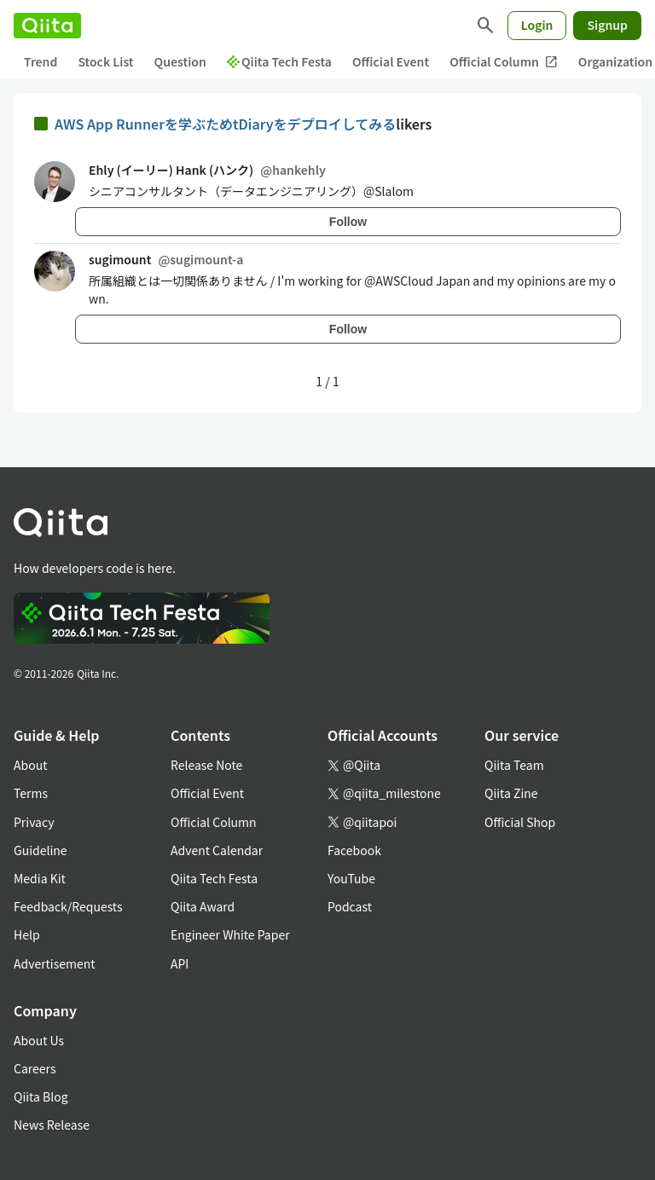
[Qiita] (47, 25)
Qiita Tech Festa (279, 61)
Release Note (206, 764)
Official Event (390, 61)
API (179, 963)
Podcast (350, 906)
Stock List (105, 61)
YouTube (351, 878)
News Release (52, 1124)
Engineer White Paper (230, 934)
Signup (607, 24)
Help (27, 934)
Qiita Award (203, 906)
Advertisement (55, 963)
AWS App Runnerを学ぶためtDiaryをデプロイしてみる (225, 123)
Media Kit (40, 878)
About (30, 764)
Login (537, 24)
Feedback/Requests (68, 906)
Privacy (34, 821)
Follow (348, 221)
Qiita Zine (511, 792)
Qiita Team (514, 764)
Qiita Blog (41, 1096)
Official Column (503, 62)
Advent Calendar (217, 850)
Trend (40, 61)
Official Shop (519, 821)
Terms (31, 792)
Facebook (354, 850)
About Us (39, 1040)
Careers (34, 1068)
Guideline (40, 850)
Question (180, 61)
